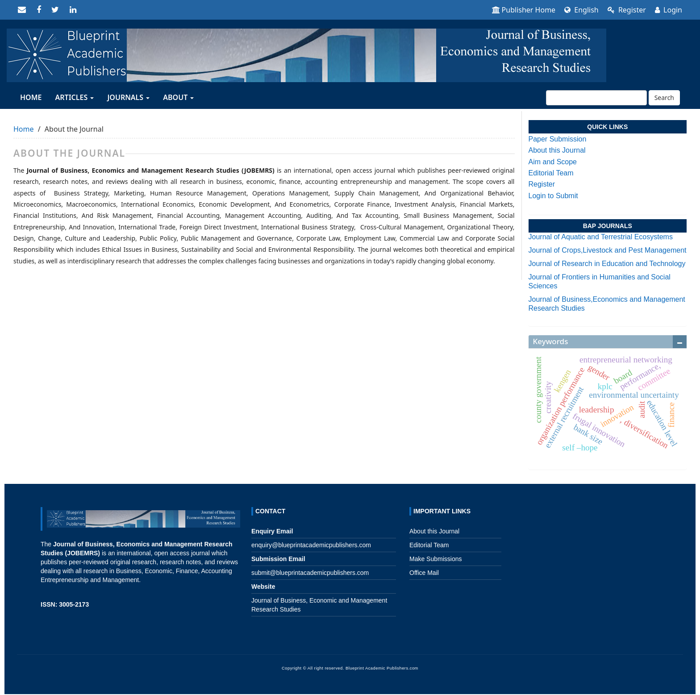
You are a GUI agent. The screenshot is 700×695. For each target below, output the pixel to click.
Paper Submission (558, 139)
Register (627, 10)
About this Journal (557, 150)
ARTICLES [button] (74, 97)
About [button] (178, 97)
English (581, 10)
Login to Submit (553, 196)
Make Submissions (435, 558)
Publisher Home (524, 10)
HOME (31, 97)
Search (664, 97)
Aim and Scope (553, 162)
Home (23, 129)
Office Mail (424, 572)
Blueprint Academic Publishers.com (382, 668)
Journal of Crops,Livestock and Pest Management (608, 250)
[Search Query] (596, 97)
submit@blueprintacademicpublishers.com (310, 572)
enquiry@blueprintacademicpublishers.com (311, 545)
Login (668, 10)
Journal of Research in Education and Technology (607, 263)
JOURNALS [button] (128, 97)
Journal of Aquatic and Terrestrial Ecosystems (601, 237)
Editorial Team (551, 173)
